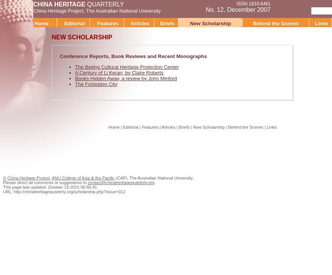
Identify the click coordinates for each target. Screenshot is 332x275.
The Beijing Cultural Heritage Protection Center (127, 67)
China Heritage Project (58, 11)
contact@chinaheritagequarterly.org (121, 182)
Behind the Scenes (276, 23)
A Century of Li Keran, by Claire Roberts (119, 73)
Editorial (74, 23)
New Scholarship (210, 23)
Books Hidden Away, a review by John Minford (126, 78)
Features (108, 23)
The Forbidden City (96, 84)
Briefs (167, 23)
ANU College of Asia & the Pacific (83, 178)
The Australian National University (123, 11)
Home (41, 23)
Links (272, 127)
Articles (140, 23)
